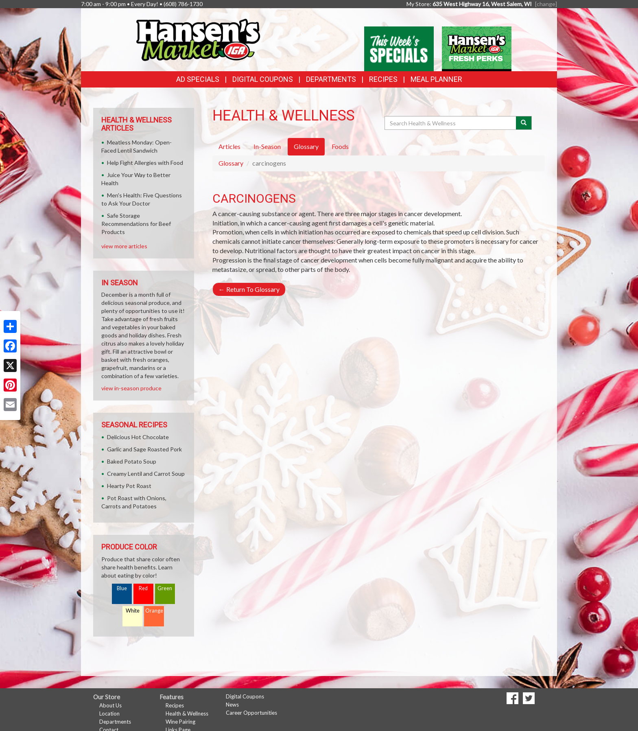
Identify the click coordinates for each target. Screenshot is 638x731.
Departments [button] (331, 79)
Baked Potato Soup (131, 461)
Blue (122, 588)
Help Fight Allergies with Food (145, 162)
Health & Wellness (187, 713)
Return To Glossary (249, 289)
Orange (154, 611)
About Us (110, 705)
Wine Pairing (180, 721)
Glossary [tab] (306, 146)
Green (164, 588)
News (232, 704)
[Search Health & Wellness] (451, 123)
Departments (115, 721)
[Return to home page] (197, 38)
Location (109, 713)
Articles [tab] (229, 146)
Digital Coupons (262, 79)
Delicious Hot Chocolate (138, 436)
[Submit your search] (524, 123)
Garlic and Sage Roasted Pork (144, 449)
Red (143, 588)
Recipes (383, 79)
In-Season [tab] (267, 146)
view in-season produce (131, 388)
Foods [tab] (340, 146)
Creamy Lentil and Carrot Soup (146, 473)
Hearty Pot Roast (129, 485)
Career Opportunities (251, 712)
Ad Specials (197, 79)
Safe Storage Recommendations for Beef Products (136, 223)
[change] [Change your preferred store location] (546, 3)
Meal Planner (436, 79)
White (133, 611)
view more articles (124, 246)
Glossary (230, 163)
